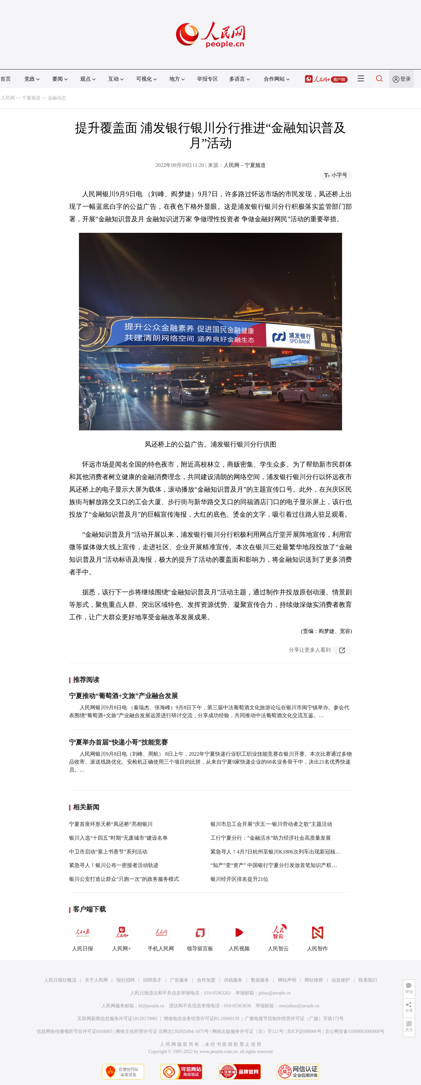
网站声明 (287, 980)
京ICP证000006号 (304, 1031)
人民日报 (82, 936)
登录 (405, 79)
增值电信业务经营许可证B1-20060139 (201, 1018)
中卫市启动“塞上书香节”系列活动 (108, 851)
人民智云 (278, 936)
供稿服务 (233, 980)
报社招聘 (125, 980)
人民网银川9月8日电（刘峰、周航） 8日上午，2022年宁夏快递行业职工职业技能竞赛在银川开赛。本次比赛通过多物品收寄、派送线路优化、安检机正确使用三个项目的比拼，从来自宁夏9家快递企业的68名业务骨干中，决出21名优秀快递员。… (210, 762)
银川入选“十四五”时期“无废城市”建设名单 (118, 838)
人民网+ (121, 936)
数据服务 (260, 980)
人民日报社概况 (60, 980)
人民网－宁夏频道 (245, 165)
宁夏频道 (31, 97)
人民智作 (317, 936)
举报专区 (207, 79)
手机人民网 (161, 936)
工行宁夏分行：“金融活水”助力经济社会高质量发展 (270, 838)
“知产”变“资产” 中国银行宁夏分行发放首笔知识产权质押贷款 (281, 865)
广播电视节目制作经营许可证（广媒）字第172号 (294, 1018)
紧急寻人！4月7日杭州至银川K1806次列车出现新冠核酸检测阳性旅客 (291, 851)
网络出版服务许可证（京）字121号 (248, 1031)
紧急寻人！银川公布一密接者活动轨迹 (114, 865)
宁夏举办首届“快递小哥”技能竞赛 (118, 742)
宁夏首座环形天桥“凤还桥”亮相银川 (111, 824)
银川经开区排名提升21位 (239, 879)
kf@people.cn (151, 1005)
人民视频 (239, 936)
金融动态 (57, 97)
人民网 (8, 97)
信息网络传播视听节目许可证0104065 (74, 1031)
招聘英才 (152, 980)
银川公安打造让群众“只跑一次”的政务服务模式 (124, 879)
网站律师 (314, 980)
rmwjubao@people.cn (299, 1005)
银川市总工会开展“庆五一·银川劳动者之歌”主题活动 (271, 824)
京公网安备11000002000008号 (354, 1031)
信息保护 (341, 980)
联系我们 (368, 980)
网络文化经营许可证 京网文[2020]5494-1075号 (162, 1031)
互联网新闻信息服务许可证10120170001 (117, 1018)
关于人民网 (96, 980)
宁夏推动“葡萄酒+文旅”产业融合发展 (123, 695)
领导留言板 (200, 936)
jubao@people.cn (275, 992)
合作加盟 (206, 980)
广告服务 (179, 980)
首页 (5, 79)
